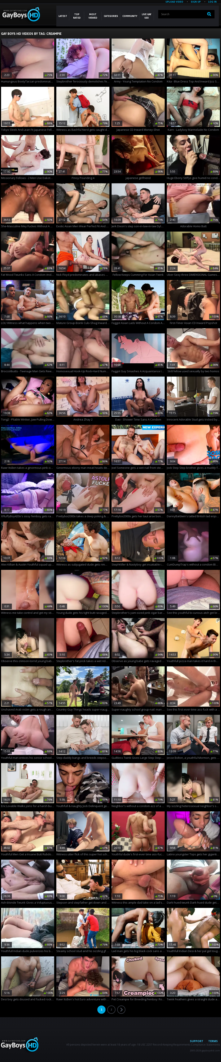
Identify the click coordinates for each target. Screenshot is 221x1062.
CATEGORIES (111, 16)
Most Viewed (92, 16)
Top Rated (77, 16)
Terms (213, 1041)
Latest (62, 16)
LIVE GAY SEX (146, 16)
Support (196, 1041)
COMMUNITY (129, 16)
